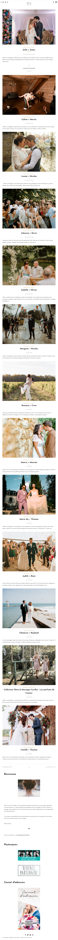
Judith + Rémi (29, 576)
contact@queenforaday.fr (22, 835)
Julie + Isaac (29, 50)
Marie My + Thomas (29, 519)
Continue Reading (29, 68)
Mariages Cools (29, 47)
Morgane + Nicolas (29, 349)
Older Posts (51, 767)
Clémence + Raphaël (29, 633)
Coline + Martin (29, 120)
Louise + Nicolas (29, 176)
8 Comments (29, 71)
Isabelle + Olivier (29, 290)
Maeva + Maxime (29, 462)
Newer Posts (7, 767)
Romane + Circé (29, 406)
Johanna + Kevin (29, 233)
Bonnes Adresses (29, 687)
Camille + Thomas (29, 750)
